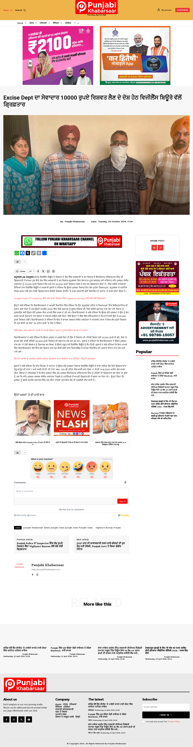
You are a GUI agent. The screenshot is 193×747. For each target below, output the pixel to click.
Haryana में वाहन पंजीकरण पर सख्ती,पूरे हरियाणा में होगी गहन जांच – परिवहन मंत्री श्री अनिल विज (165, 416)
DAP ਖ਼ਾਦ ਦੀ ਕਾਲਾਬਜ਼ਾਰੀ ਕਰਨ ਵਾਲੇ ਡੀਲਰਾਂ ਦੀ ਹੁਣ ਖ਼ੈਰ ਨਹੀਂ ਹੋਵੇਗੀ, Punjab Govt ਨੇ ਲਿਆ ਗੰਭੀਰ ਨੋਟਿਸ (101, 544)
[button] (21, 10)
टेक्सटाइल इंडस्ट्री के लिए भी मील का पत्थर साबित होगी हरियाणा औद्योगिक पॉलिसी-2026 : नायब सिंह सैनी (164, 404)
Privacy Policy (173, 720)
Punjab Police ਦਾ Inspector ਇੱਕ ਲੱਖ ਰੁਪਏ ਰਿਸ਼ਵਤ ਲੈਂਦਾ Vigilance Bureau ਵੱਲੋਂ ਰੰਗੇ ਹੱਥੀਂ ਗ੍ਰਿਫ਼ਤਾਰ (60, 296)
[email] (166, 705)
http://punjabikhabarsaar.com (45, 567)
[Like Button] (17, 262)
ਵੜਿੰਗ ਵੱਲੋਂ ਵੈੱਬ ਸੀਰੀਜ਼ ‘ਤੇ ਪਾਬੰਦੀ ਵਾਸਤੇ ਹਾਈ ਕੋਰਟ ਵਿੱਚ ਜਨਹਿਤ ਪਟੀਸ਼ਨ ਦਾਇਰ (163, 364)
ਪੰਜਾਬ (90, 718)
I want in (166, 713)
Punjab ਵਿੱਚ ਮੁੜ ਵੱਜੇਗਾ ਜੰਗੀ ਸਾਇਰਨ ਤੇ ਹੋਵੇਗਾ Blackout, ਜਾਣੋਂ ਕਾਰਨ (164, 376)
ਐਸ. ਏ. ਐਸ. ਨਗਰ (93, 731)
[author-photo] (12, 652)
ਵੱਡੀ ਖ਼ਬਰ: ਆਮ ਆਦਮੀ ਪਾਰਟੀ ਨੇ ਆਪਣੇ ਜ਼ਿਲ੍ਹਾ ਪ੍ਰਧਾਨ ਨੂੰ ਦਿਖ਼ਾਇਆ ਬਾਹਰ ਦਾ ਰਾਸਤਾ (51, 328)
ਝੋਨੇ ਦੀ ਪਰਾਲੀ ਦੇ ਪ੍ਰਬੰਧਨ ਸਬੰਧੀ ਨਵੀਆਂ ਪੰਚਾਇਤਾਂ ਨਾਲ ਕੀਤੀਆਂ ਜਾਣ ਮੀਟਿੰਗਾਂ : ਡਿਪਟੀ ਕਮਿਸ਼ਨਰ (55, 356)
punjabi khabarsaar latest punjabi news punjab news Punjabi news (58, 526)
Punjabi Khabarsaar (75, 221)
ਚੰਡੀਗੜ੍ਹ (91, 708)
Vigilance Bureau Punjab (108, 526)
